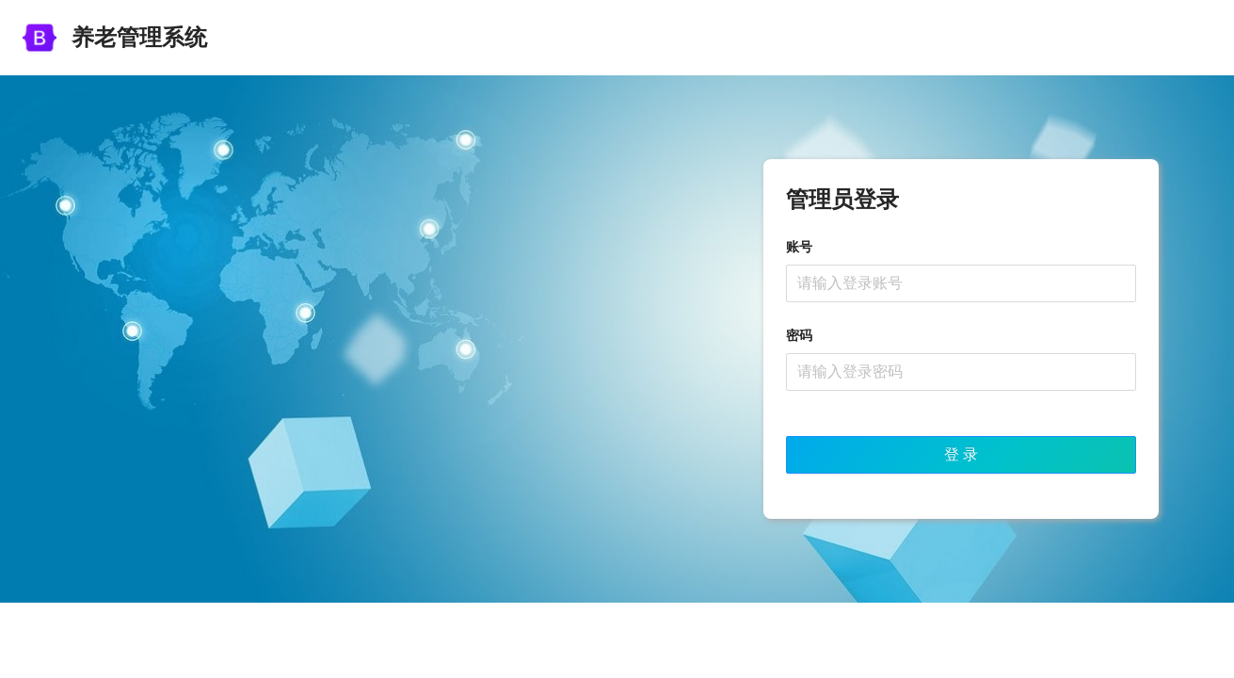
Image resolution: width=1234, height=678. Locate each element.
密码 (799, 335)
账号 (799, 246)
